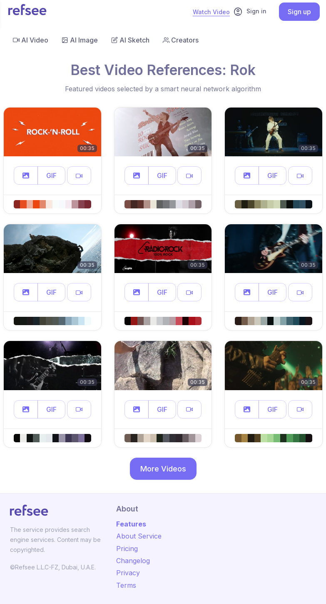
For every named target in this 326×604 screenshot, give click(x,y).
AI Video (30, 40)
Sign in (249, 12)
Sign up (299, 12)
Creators (181, 40)
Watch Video (211, 11)
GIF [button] (51, 175)
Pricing (127, 548)
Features (131, 524)
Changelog (133, 560)
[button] (26, 175)
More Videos (163, 468)
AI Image (80, 40)
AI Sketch (130, 40)
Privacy (128, 573)
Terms (126, 585)
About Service (139, 536)
